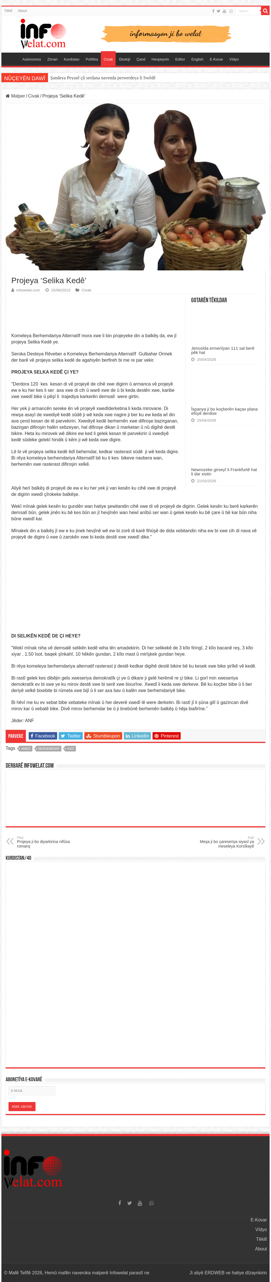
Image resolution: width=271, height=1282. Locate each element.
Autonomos (31, 59)
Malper (15, 96)
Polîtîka (92, 59)
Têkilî (8, 11)
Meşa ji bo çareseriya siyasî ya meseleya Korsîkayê (225, 842)
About (22, 11)
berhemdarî (48, 748)
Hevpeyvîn (160, 59)
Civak (108, 59)
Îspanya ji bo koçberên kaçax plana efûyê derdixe (224, 411)
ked (70, 748)
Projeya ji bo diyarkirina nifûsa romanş (46, 842)
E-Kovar (216, 59)
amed (25, 748)
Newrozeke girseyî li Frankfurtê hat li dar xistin (224, 471)
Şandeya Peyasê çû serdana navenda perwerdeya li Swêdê (102, 77)
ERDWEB (214, 1272)
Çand (140, 59)
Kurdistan (72, 59)
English (197, 59)
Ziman (52, 59)
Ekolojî (124, 59)
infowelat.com (28, 290)
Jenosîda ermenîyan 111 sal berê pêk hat (223, 350)
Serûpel (11, 59)
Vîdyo (234, 59)
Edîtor (180, 59)
